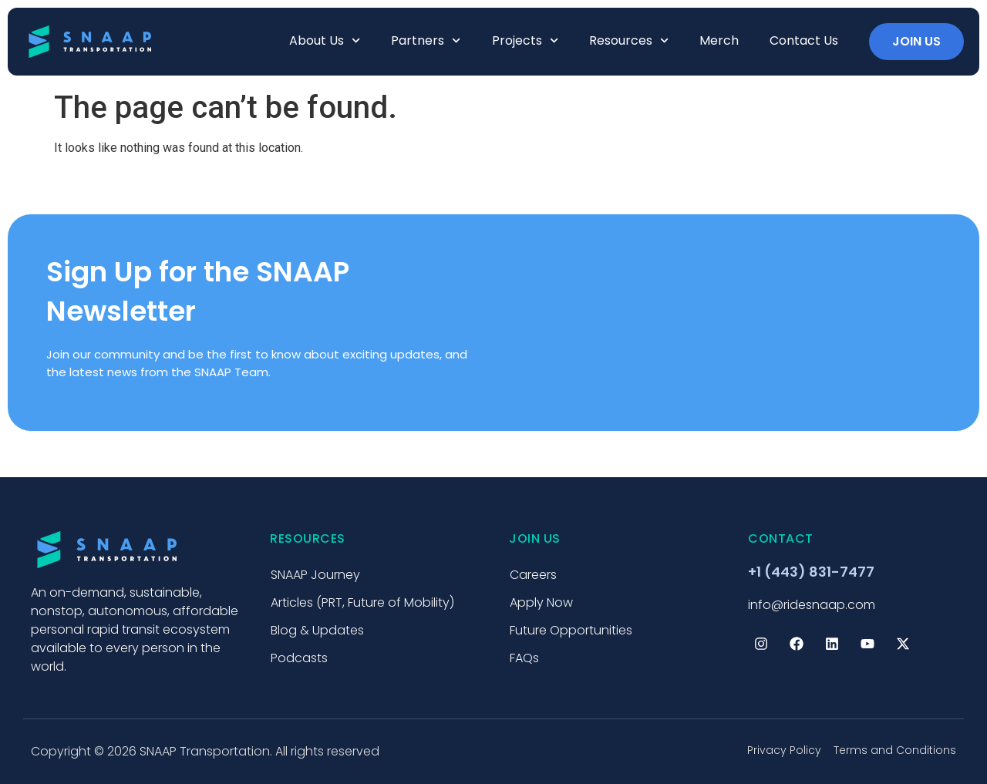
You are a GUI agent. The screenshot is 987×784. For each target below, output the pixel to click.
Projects (525, 40)
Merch (719, 40)
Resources (629, 40)
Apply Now (541, 602)
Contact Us (804, 40)
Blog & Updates (317, 630)
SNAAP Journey (315, 575)
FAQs (524, 658)
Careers (533, 575)
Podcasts (299, 658)
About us (324, 40)
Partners (425, 40)
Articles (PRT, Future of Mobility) (362, 602)
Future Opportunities (571, 630)
